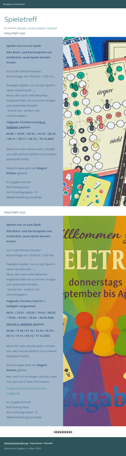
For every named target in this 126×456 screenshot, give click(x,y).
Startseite (21, 28)
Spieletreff (52, 28)
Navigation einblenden (14, 4)
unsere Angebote (36, 28)
